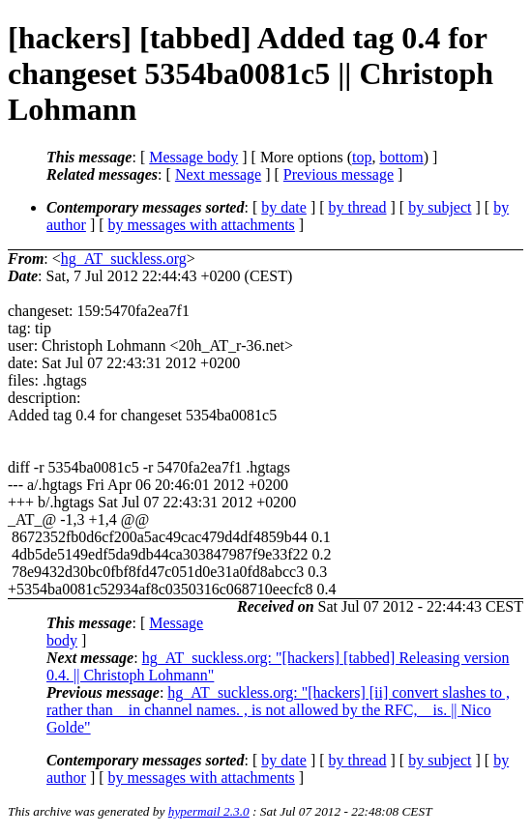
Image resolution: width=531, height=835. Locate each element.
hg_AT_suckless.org (124, 258)
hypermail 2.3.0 (209, 811)
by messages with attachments (201, 224)
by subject (439, 207)
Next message (218, 174)
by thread (358, 207)
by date (284, 207)
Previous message (338, 174)
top (361, 157)
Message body (193, 157)
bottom (401, 157)
